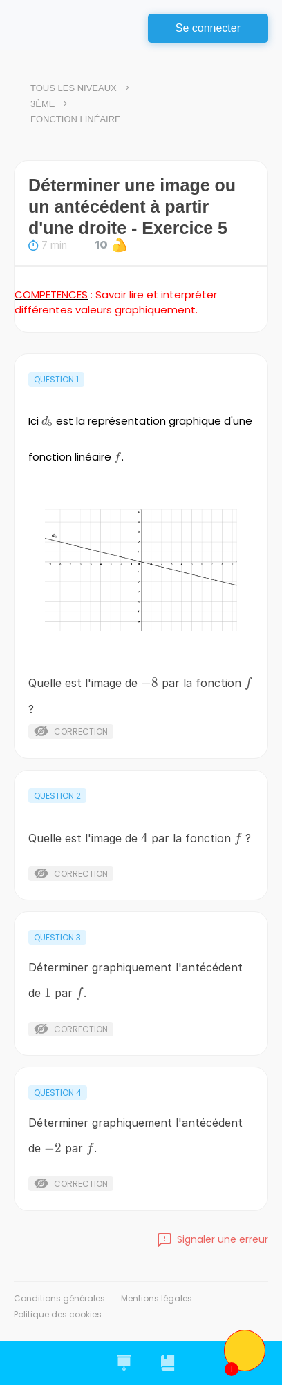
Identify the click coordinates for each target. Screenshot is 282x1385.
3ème (42, 104)
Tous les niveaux (73, 88)
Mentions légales (156, 1298)
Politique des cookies (58, 1314)
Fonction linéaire (75, 119)
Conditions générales (59, 1298)
